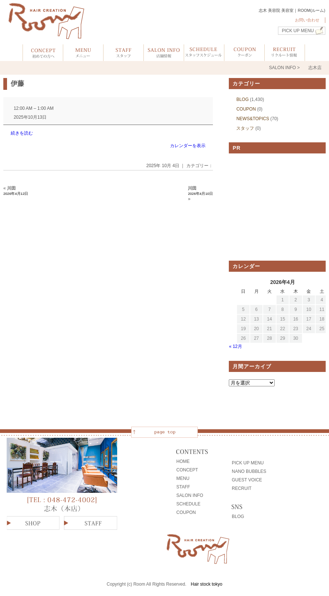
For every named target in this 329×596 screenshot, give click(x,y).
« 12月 (235, 346)
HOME (183, 461)
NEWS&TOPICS (252, 118)
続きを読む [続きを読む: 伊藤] (22, 133)
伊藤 (17, 83)
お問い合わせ (307, 20)
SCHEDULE (188, 504)
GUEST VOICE (247, 479)
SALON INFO (189, 495)
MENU (182, 478)
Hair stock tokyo (206, 584)
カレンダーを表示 (188, 145)
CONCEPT (187, 470)
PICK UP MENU (298, 30)
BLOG (242, 99)
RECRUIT (241, 488)
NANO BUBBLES (249, 471)
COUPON (246, 109)
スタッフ (245, 128)
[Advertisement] (277, 207)
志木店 (315, 67)
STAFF (183, 487)
